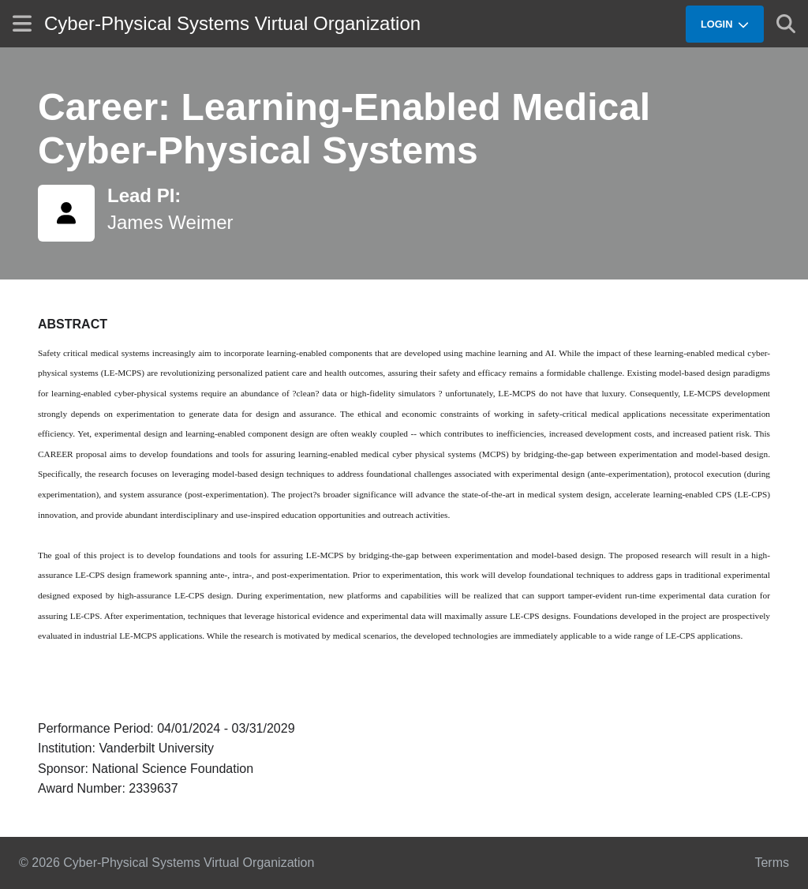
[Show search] (785, 23)
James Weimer (170, 222)
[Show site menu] (22, 23)
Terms (771, 862)
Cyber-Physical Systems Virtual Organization (232, 23)
